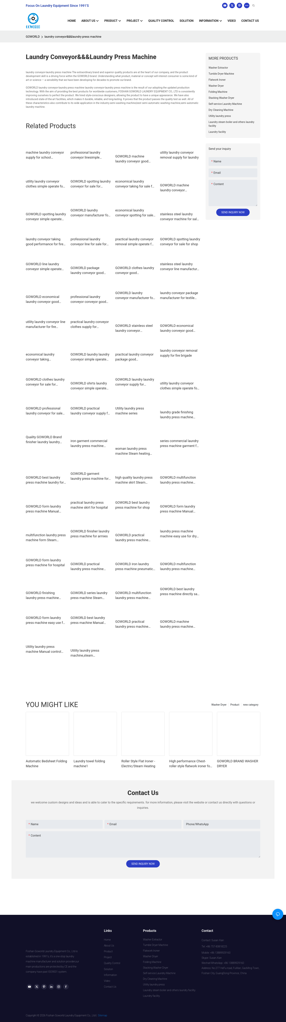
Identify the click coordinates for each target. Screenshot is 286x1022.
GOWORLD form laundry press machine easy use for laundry (46, 620)
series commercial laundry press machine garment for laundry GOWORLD (179, 443)
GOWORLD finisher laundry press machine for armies (89, 533)
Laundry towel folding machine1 (89, 763)
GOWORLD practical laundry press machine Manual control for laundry (134, 537)
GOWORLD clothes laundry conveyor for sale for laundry (45, 382)
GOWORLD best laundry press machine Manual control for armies (87, 620)
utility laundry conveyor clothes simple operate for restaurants (45, 184)
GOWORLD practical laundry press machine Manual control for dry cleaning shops (87, 566)
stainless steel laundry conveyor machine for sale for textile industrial (179, 216)
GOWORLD (33, 36)
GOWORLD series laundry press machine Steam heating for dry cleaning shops (88, 595)
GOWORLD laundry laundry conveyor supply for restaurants (134, 382)
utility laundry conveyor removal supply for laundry (179, 155)
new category (250, 704)
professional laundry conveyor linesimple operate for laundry (85, 155)
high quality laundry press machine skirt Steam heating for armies (133, 480)
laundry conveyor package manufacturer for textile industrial (179, 295)
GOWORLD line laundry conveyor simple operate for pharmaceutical (44, 266)
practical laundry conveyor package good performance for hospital (134, 357)
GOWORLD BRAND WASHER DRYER (237, 763)
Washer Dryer (218, 704)
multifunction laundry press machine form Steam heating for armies (46, 537)
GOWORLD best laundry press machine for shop (132, 505)
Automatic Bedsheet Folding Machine (46, 763)
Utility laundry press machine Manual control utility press (43, 649)
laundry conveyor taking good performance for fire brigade (44, 242)
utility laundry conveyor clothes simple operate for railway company (179, 386)
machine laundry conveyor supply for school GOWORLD (45, 155)
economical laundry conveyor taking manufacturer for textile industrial (43, 357)
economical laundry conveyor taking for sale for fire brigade (135, 184)
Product (234, 704)
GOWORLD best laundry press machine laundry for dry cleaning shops (45, 480)
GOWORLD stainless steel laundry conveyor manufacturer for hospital (134, 328)
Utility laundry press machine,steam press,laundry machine (86, 653)
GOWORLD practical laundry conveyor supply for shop (90, 411)
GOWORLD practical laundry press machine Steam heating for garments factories (131, 624)
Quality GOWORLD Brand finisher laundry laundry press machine (44, 439)
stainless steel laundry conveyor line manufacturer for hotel (180, 266)
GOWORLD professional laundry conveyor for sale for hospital (44, 411)
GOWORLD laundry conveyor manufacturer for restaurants (134, 295)
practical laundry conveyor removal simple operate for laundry (135, 242)
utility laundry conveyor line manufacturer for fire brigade (45, 324)
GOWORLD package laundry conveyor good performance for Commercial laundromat (88, 270)
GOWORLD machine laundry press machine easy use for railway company (176, 624)
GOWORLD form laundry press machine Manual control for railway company (43, 509)
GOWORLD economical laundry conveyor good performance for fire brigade (176, 328)
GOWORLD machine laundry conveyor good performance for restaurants (131, 159)
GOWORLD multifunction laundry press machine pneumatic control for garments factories (178, 566)
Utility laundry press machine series (129, 410)
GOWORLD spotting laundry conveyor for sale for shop (180, 241)
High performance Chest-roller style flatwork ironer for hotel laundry (190, 764)
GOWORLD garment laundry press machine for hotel (89, 476)
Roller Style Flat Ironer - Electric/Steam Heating (138, 763)
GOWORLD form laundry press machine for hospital (45, 562)
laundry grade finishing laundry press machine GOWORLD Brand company (179, 415)
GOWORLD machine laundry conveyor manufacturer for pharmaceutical (174, 188)
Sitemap (102, 1015)
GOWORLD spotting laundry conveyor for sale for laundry (90, 184)
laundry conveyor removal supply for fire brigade (178, 353)
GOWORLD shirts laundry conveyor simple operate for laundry (88, 386)
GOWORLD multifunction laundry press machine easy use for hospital (133, 595)
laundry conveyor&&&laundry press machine (72, 36)
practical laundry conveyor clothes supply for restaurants (89, 324)
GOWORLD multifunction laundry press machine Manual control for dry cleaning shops (178, 480)
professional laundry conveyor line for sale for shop (88, 242)
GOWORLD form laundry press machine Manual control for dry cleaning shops (177, 509)
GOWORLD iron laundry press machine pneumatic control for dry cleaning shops (134, 566)
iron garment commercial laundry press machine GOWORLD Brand (88, 443)
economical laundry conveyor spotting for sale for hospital (134, 213)
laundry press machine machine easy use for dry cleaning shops (178, 534)
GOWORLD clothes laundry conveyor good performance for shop (134, 270)
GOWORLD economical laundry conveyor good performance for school (43, 299)
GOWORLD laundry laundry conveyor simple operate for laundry (89, 357)
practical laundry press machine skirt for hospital (89, 505)
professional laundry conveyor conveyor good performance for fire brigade (88, 299)
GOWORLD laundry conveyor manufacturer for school (89, 213)
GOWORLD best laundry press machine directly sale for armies (180, 591)
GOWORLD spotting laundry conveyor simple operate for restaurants (46, 216)
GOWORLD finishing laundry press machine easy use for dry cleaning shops (44, 595)
